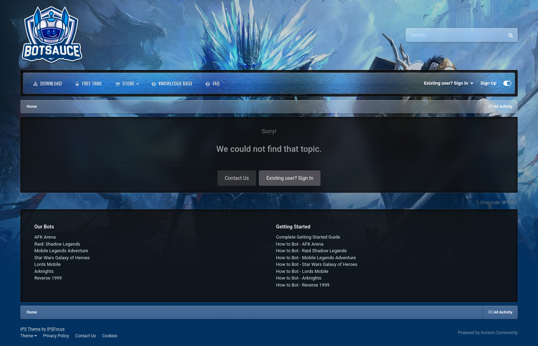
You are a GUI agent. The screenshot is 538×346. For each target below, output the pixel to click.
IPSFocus (55, 329)
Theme (28, 335)
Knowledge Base (172, 83)
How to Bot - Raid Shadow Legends (311, 250)
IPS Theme (30, 329)
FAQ (212, 83)
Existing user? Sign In (449, 83)
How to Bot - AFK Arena (299, 244)
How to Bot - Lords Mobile (302, 271)
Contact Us (237, 178)
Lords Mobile (47, 264)
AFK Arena (45, 237)
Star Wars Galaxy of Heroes (62, 257)
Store (127, 83)
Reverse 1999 (48, 278)
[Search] (437, 35)
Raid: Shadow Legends (57, 244)
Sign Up (488, 83)
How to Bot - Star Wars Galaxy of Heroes (316, 264)
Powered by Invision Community (488, 332)
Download (47, 83)
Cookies (109, 335)
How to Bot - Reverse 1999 (303, 285)
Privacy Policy (56, 335)
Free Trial (88, 83)
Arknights (44, 271)
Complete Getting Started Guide (308, 237)
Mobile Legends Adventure (61, 250)
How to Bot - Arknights (299, 278)
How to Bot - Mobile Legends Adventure (316, 257)
